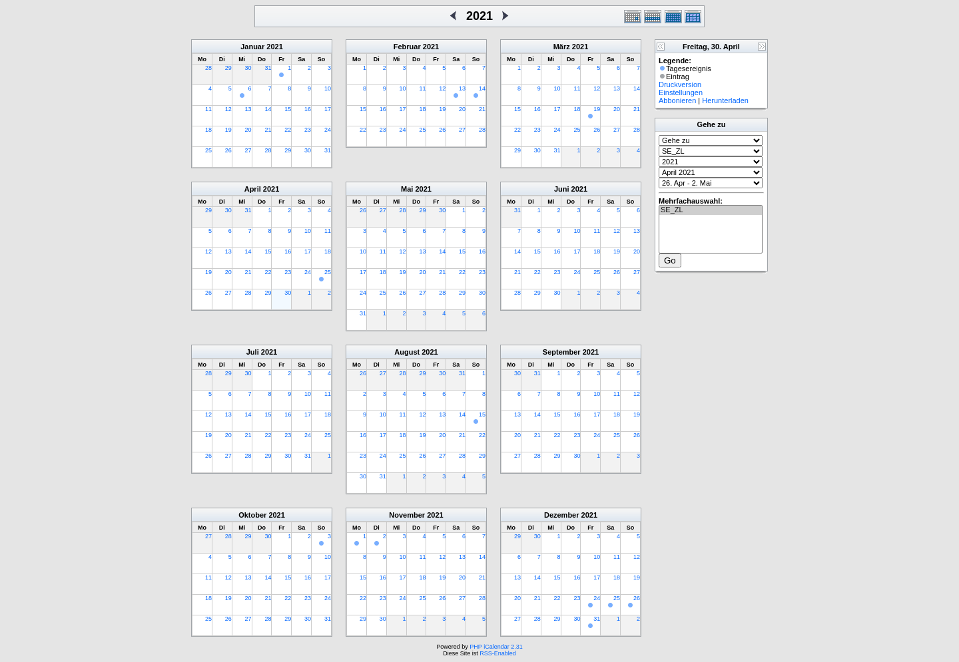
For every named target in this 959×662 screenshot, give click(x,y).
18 (208, 129)
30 (248, 68)
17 (327, 109)
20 (248, 129)
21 (267, 129)
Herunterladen (725, 100)
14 (267, 109)
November (407, 515)
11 (208, 109)
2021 (274, 47)
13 (248, 109)
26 (228, 150)
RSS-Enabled (498, 653)
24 (327, 129)
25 (208, 150)
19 (228, 129)
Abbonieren (677, 100)
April (252, 189)
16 (307, 109)
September (562, 352)
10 (327, 88)
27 (248, 150)
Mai (407, 189)
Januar (252, 47)
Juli (252, 352)
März (561, 47)
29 (228, 68)
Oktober (252, 515)
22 (287, 129)
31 (267, 68)
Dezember (561, 515)
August (407, 352)
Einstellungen (681, 92)
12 (228, 109)
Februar (407, 47)
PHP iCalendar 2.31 (496, 646)
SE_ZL (710, 210)
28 (208, 68)
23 (307, 129)
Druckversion (680, 84)
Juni (561, 189)
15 (287, 109)
